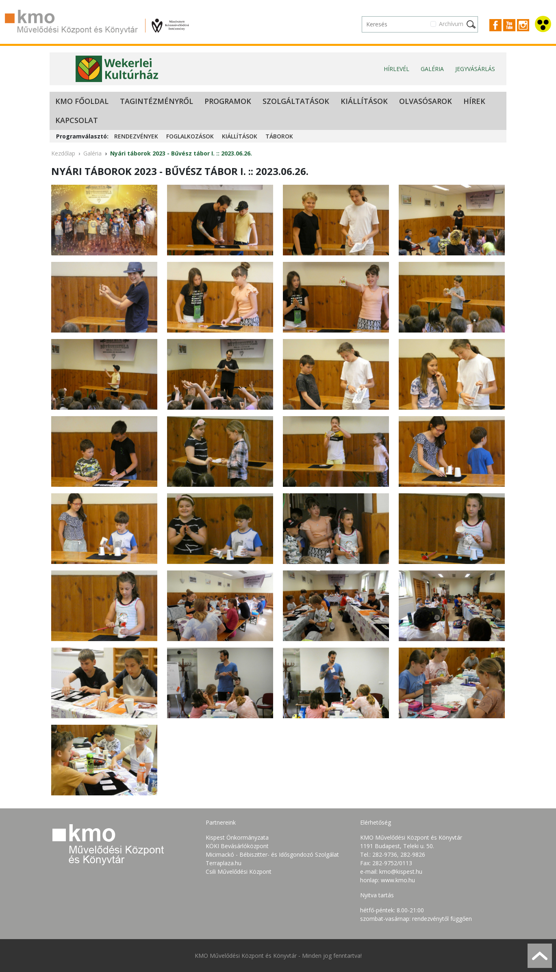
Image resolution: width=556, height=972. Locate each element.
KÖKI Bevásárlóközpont (237, 846)
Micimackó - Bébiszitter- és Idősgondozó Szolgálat (272, 854)
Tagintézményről (156, 101)
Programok (227, 101)
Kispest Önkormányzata (237, 837)
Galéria (432, 69)
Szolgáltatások (296, 101)
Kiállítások (364, 101)
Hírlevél (396, 69)
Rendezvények (136, 136)
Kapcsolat (76, 120)
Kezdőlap (63, 153)
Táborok (279, 136)
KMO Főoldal (82, 101)
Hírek (474, 101)
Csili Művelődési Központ (238, 871)
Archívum (451, 24)
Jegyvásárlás (475, 69)
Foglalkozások (190, 136)
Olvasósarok (425, 101)
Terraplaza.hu (223, 863)
